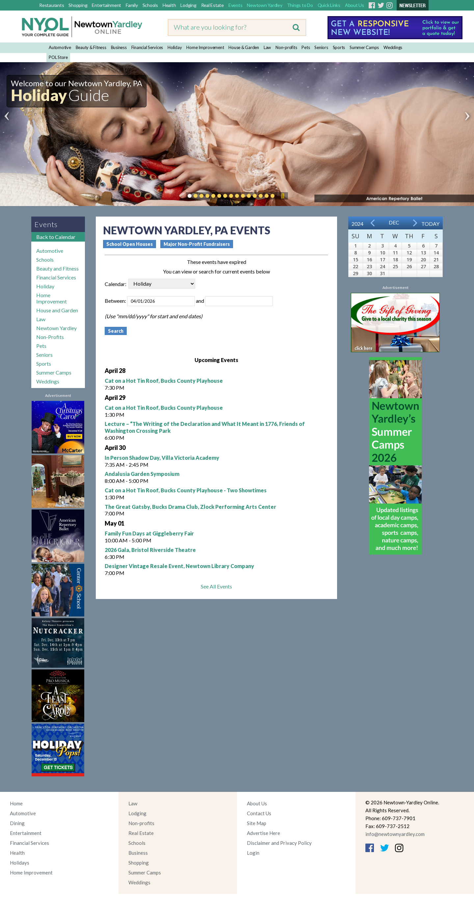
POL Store (58, 57)
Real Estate (212, 5)
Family (132, 5)
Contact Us (259, 813)
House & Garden (243, 47)
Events (235, 5)
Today (430, 224)
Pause (282, 196)
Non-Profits (50, 337)
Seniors (321, 47)
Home (16, 803)
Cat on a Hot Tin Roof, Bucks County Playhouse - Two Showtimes (186, 490)
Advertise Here (263, 833)
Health (169, 5)
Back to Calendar (55, 237)
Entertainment (106, 5)
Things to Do (300, 5)
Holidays (19, 863)
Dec (394, 222)
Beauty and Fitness (57, 268)
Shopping (77, 5)
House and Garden (57, 310)
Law (267, 47)
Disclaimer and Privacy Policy (279, 843)
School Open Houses (129, 244)
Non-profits (286, 47)
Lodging (188, 5)
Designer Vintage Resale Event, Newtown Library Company (179, 566)
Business (119, 47)
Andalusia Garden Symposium (142, 474)
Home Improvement (205, 47)
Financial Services (147, 47)
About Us (354, 5)
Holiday (175, 47)
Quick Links (329, 5)
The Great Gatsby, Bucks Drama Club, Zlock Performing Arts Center (190, 507)
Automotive (60, 47)
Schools (150, 5)
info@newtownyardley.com (395, 834)
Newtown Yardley (264, 5)
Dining (17, 823)
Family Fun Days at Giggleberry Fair (149, 533)
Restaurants (51, 5)
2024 (357, 224)
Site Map (256, 823)
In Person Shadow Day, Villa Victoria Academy (162, 458)
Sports (339, 47)
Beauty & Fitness (91, 47)
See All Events (216, 586)
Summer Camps (364, 47)
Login (253, 853)
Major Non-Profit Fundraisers (197, 244)
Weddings (392, 47)
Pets (306, 47)
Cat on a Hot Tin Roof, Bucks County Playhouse (164, 380)
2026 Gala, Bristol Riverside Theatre (150, 550)
